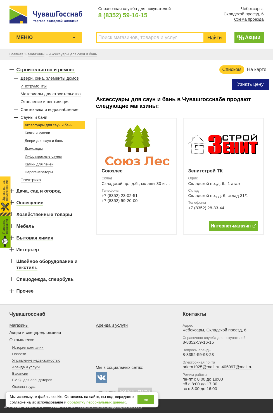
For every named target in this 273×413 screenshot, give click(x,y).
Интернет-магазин (233, 226)
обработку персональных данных (96, 402)
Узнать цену (250, 84)
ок (146, 399)
